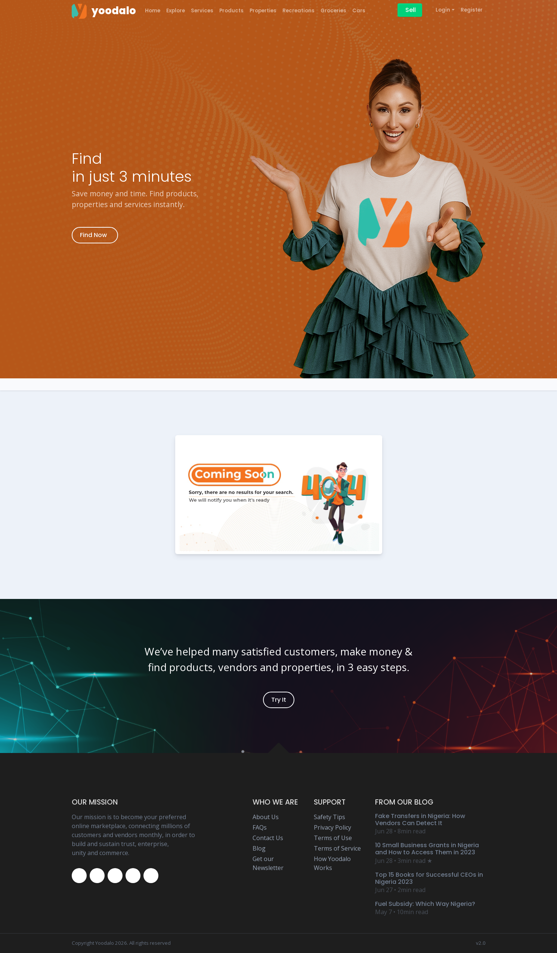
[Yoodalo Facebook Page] (79, 875)
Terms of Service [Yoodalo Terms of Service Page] (337, 848)
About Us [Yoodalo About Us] (266, 817)
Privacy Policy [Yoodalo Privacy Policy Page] (332, 827)
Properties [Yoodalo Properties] (263, 10)
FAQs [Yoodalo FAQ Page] (260, 827)
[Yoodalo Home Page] (104, 11)
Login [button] (443, 9)
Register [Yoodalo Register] (472, 9)
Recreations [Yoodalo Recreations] (298, 10)
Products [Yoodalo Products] (231, 10)
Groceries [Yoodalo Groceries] (333, 10)
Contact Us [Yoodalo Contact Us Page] (268, 838)
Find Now (93, 235)
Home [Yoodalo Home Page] (152, 10)
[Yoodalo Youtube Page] (133, 875)
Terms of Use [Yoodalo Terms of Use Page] (333, 838)
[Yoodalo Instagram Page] (115, 875)
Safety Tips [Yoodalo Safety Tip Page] (329, 817)
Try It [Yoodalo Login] (278, 699)
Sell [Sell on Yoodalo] (410, 10)
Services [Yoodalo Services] (202, 10)
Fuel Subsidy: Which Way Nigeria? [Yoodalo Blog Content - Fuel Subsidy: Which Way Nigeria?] (425, 904)
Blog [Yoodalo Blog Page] (259, 848)
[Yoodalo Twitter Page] (97, 875)
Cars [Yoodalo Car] (358, 10)
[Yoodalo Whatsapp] (150, 875)
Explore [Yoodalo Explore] (175, 10)
